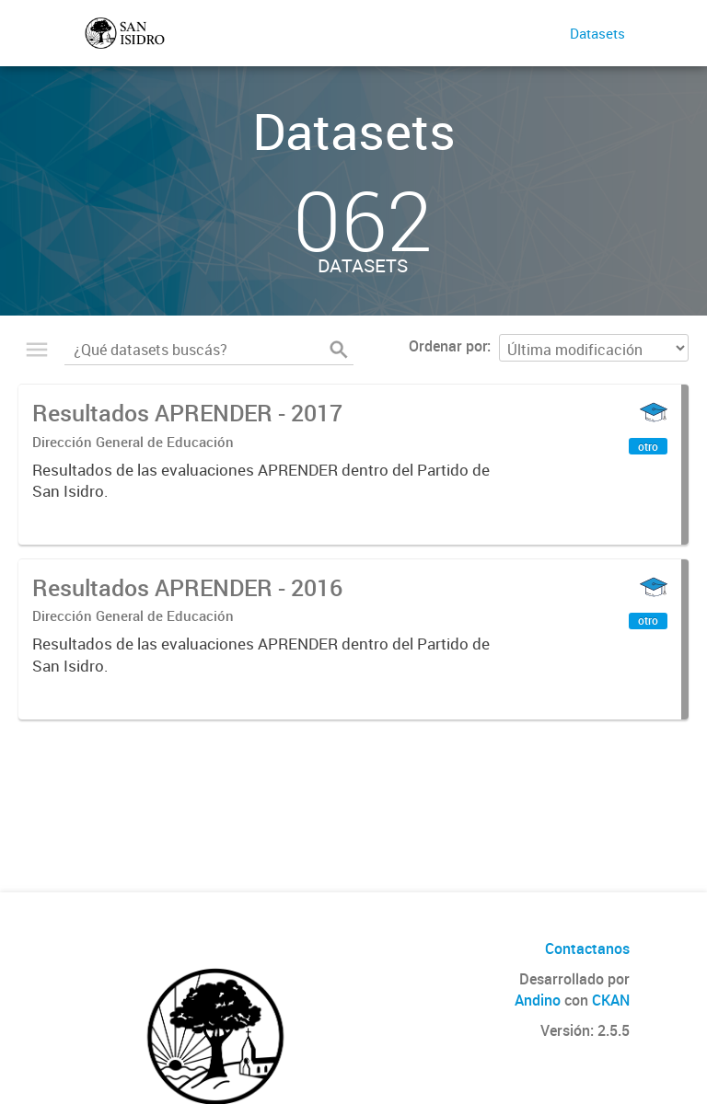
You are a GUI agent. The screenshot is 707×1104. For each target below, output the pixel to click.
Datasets (597, 33)
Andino (538, 1000)
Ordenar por (448, 346)
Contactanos (587, 948)
